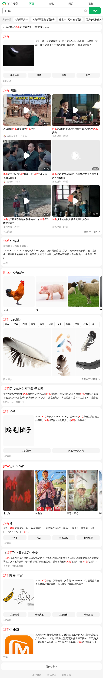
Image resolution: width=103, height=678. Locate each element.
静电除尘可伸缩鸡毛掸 (70, 19)
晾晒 (39, 75)
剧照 (24, 324)
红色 (85, 324)
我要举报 (66, 674)
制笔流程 (63, 537)
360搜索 (10, 3)
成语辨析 (63, 614)
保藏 (64, 75)
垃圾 (59, 324)
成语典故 (39, 614)
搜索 (94, 10)
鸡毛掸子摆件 (21, 19)
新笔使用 (88, 537)
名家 (39, 537)
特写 (42, 324)
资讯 (51, 3)
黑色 (16, 324)
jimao (47, 27)
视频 (90, 3)
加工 (88, 75)
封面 (51, 324)
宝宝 (33, 324)
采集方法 (14, 75)
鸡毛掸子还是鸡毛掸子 (43, 19)
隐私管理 (51, 674)
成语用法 (88, 614)
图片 (70, 3)
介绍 (15, 537)
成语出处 (14, 614)
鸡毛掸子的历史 (76, 450)
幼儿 (94, 324)
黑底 (77, 324)
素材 (7, 324)
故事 (68, 324)
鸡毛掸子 (27, 450)
